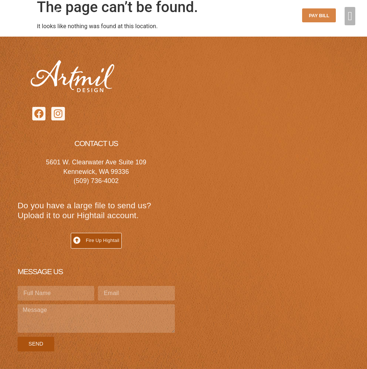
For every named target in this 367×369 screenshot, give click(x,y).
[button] (350, 16)
